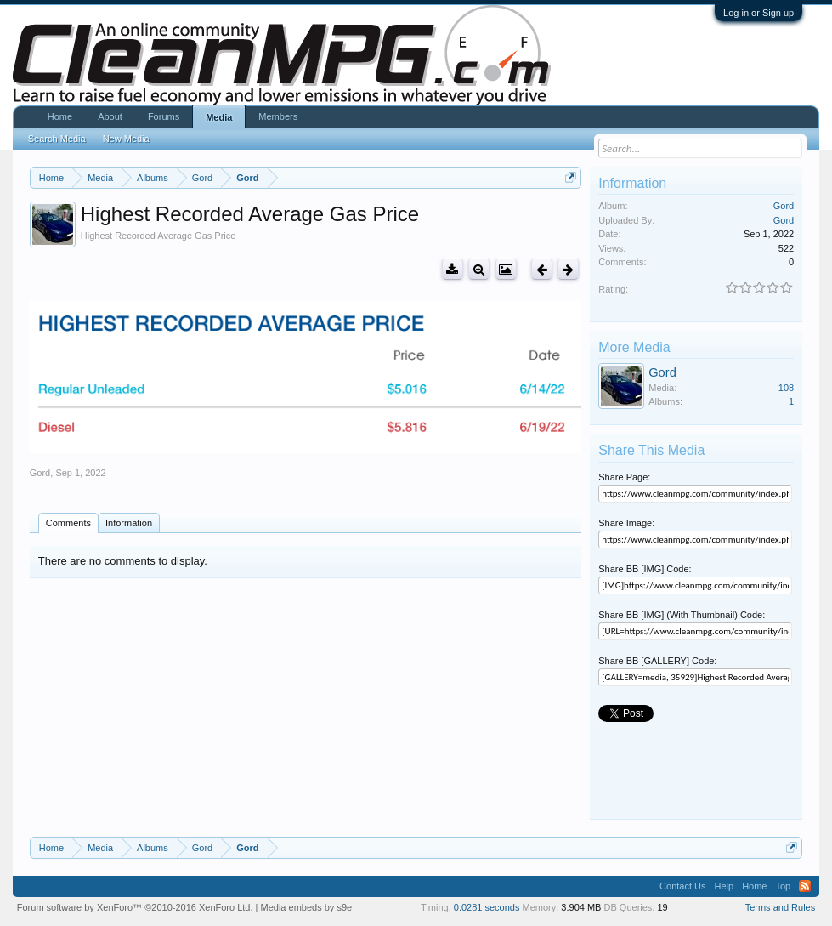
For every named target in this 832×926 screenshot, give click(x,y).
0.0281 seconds (487, 907)
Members (277, 116)
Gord (40, 473)
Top (782, 886)
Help (724, 886)
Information (128, 523)
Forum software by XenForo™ (135, 907)
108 (786, 388)
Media (219, 117)
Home (60, 116)
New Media (126, 139)
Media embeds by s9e (307, 907)
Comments (68, 523)
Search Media (57, 139)
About (110, 116)
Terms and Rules (780, 907)
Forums (163, 116)
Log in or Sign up (758, 13)
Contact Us (682, 886)
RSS (805, 886)
